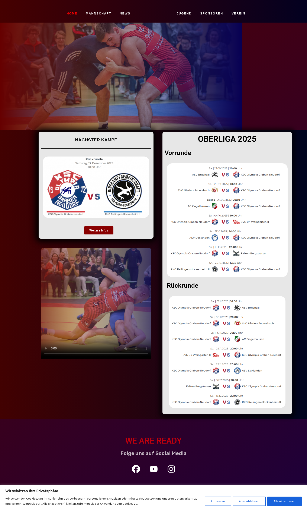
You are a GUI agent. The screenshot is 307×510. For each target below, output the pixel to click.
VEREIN (238, 13)
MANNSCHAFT (98, 13)
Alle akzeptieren (284, 501)
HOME (72, 13)
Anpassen (218, 501)
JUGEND (184, 13)
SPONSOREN (211, 13)
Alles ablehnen (249, 501)
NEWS (125, 13)
